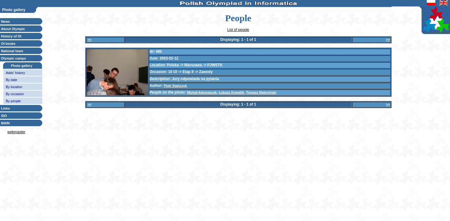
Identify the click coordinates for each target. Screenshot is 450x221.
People (238, 18)
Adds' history (15, 73)
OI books (8, 43)
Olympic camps (13, 58)
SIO (4, 116)
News (5, 21)
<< (90, 39)
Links (5, 108)
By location (14, 87)
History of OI (11, 36)
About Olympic (13, 29)
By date (11, 80)
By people (13, 101)
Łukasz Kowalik (231, 92)
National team (12, 51)
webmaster (16, 132)
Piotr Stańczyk (175, 85)
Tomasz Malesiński (261, 92)
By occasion (15, 94)
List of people (238, 30)
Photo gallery (21, 66)
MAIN (5, 123)
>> (388, 39)
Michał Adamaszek (202, 92)
